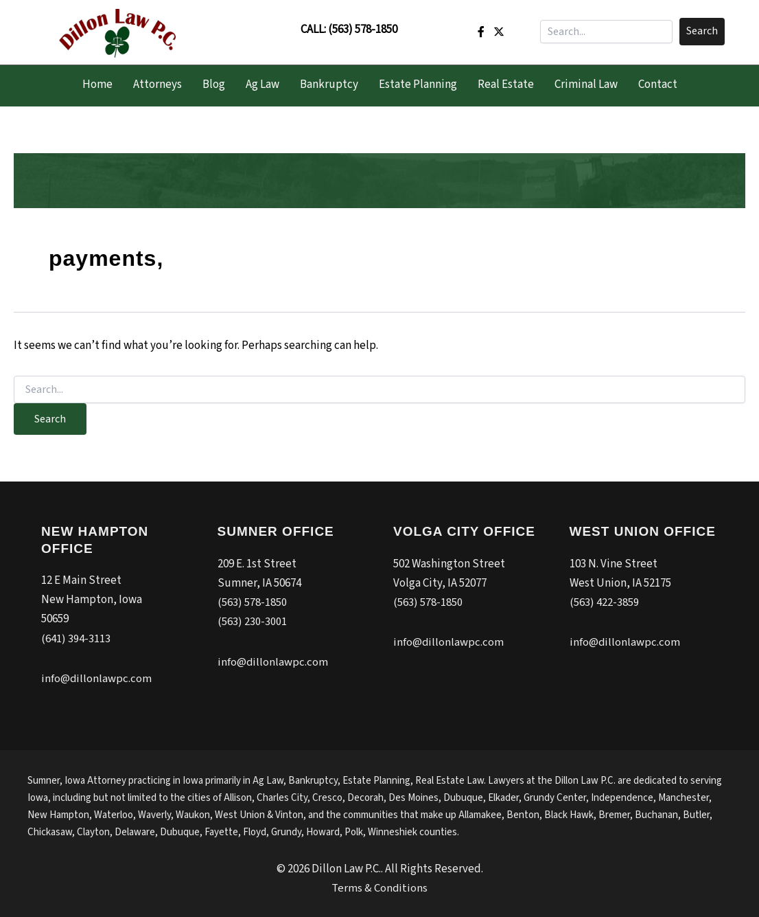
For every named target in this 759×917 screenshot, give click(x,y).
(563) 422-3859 (604, 602)
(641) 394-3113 (75, 639)
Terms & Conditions (379, 887)
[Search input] (606, 31)
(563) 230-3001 (252, 621)
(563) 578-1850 (362, 29)
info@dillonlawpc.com (96, 678)
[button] (702, 31)
